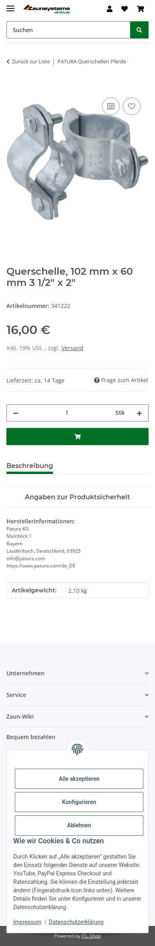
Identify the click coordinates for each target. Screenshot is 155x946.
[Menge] (67, 413)
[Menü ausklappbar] (10, 5)
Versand (72, 348)
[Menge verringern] (15, 413)
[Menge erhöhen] (139, 413)
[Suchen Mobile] (68, 29)
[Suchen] (139, 29)
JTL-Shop (91, 935)
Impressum (27, 922)
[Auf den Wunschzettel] (132, 106)
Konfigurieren (79, 802)
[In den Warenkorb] (12, 86)
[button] (109, 9)
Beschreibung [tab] (29, 466)
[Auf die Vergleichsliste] (111, 106)
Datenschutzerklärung (76, 922)
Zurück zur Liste (31, 61)
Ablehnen (79, 825)
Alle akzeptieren (79, 779)
